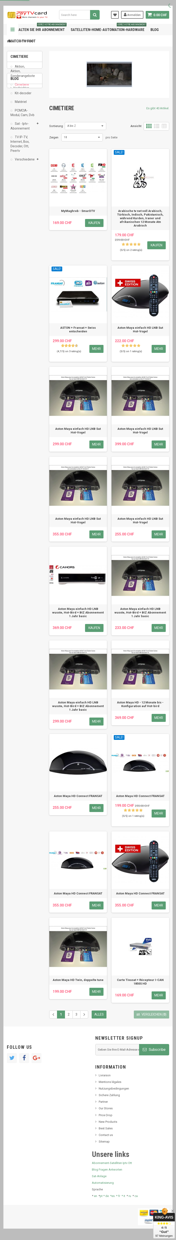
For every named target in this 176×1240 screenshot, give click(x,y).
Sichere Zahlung (109, 1095)
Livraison (105, 1075)
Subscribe (154, 1049)
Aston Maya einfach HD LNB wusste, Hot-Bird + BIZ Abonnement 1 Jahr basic (78, 612)
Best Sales (106, 1128)
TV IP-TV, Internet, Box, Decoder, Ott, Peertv (19, 147)
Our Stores (106, 1108)
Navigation (12, 29)
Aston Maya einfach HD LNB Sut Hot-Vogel (140, 329)
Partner (103, 1101)
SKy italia (19, 206)
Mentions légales (110, 1082)
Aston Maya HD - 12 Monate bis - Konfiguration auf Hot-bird (140, 704)
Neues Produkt (23, 199)
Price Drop (105, 1115)
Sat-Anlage (99, 1176)
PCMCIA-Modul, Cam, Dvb (22, 116)
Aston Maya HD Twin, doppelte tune (78, 980)
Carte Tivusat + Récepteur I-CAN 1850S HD (140, 981)
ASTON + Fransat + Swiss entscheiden (78, 329)
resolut (18, 231)
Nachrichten (21, 192)
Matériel (20, 105)
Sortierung (56, 126)
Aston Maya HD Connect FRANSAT (78, 796)
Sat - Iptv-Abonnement (20, 129)
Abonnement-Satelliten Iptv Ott (112, 1163)
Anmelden (132, 15)
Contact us (106, 1135)
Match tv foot (22, 41)
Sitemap (104, 1141)
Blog (154, 29)
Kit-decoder (22, 96)
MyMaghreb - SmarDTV (78, 211)
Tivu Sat (18, 225)
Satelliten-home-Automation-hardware (108, 28)
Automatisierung (103, 1182)
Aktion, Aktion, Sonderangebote (22, 74)
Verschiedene (24, 162)
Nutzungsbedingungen (114, 1088)
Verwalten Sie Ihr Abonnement (38, 28)
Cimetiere (21, 87)
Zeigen (53, 137)
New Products (108, 1121)
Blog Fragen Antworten (107, 1169)
